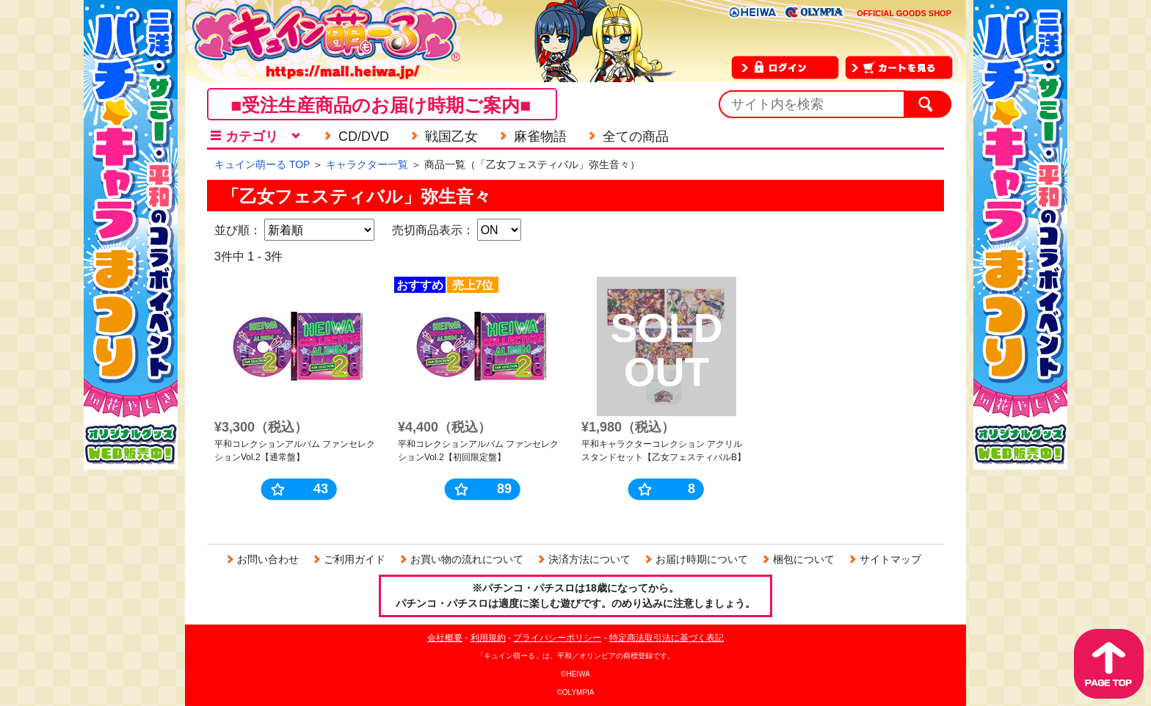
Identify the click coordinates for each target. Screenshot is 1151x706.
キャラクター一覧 (367, 164)
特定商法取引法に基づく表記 (666, 638)
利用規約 (488, 638)
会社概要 (444, 638)
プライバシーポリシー (557, 638)
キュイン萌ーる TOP (262, 164)
